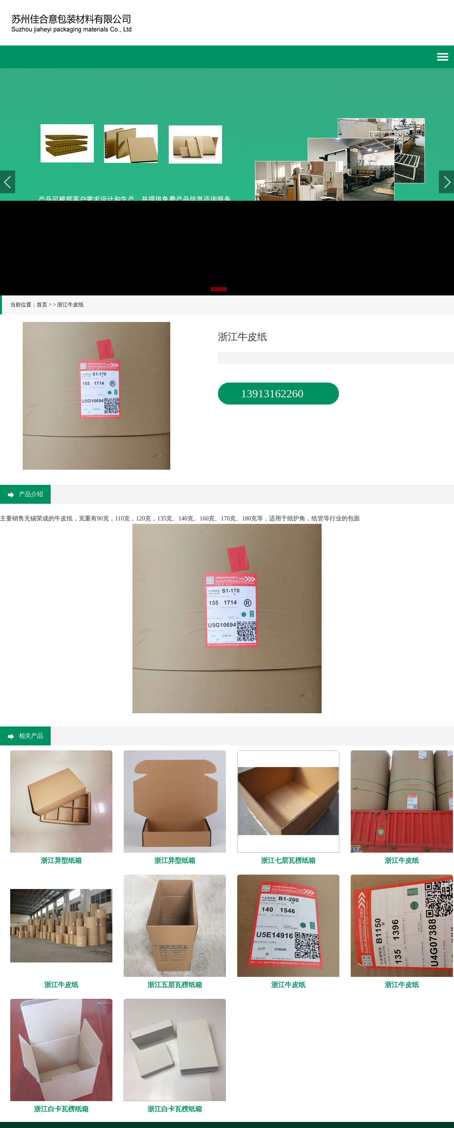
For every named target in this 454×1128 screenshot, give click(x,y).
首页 (42, 305)
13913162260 (272, 393)
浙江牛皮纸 (70, 305)
